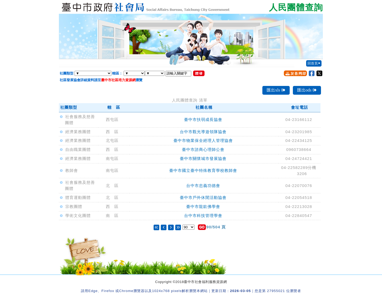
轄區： (117, 73)
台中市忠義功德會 (203, 185)
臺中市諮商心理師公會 (203, 149)
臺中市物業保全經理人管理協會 (203, 140)
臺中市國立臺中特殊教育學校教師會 (203, 170)
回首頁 (312, 63)
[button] (202, 227)
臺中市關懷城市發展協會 (203, 158)
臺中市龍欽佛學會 (203, 206)
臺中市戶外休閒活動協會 (203, 197)
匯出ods (307, 90)
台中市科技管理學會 (203, 215)
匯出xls (276, 90)
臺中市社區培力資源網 (118, 80)
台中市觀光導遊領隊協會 (203, 131)
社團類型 (66, 73)
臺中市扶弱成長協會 (203, 119)
